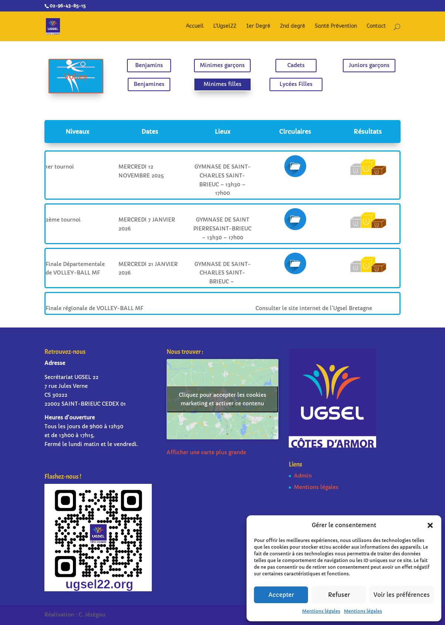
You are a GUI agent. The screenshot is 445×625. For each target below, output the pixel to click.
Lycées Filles (288, 83)
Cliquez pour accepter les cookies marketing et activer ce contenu (222, 399)
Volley (91, 77)
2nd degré (292, 26)
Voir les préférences (402, 594)
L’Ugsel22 (224, 26)
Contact (376, 26)
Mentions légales (321, 611)
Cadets (288, 66)
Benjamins (156, 66)
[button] (430, 525)
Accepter (281, 594)
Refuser (339, 594)
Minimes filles (222, 83)
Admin (303, 475)
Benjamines (156, 83)
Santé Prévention (336, 26)
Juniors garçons (353, 66)
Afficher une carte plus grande (206, 452)
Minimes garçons (222, 66)
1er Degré (258, 26)
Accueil (195, 26)
